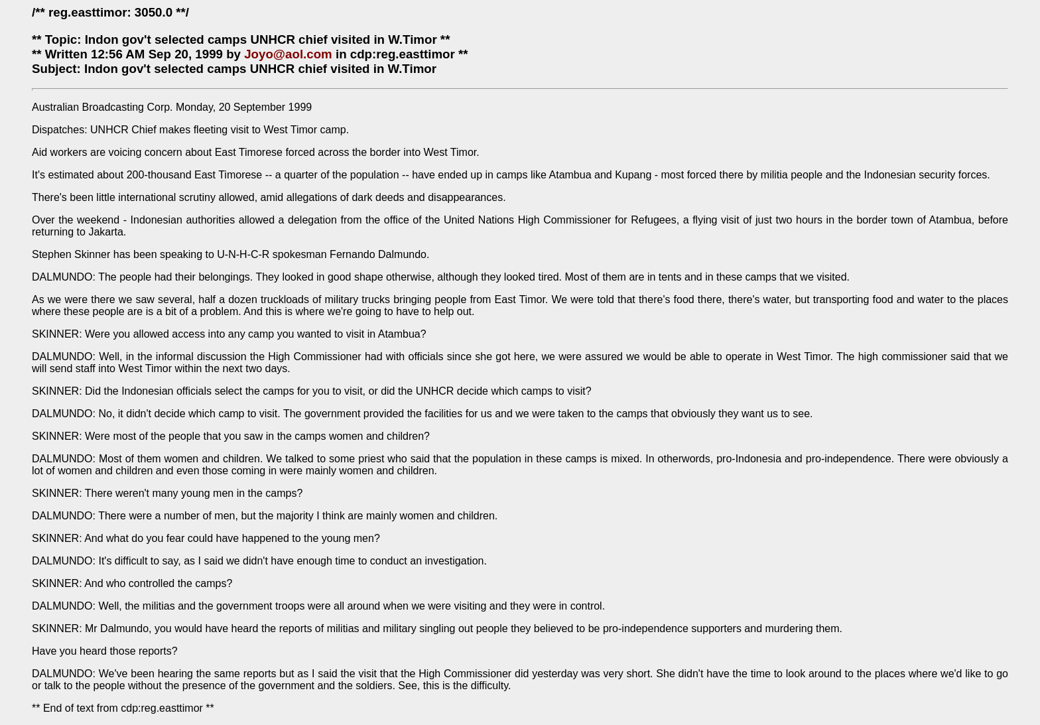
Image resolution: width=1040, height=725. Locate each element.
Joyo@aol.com (288, 54)
